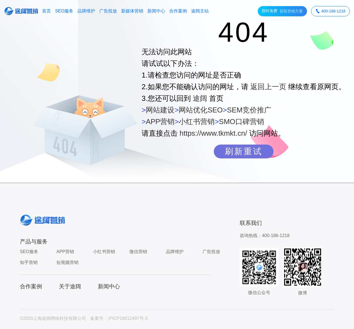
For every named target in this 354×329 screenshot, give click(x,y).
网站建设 (160, 110)
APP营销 (160, 121)
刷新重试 (243, 151)
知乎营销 (29, 262)
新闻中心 (156, 11)
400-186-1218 (330, 11)
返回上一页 (268, 87)
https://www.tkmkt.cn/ (213, 133)
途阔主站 (200, 11)
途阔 (200, 98)
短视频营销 (67, 262)
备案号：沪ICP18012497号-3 (119, 318)
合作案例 (178, 11)
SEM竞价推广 (249, 110)
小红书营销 (197, 121)
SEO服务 (64, 11)
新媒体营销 (132, 11)
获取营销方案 (282, 11)
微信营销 (138, 251)
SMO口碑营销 (241, 121)
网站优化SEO (201, 110)
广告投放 (108, 11)
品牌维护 (86, 11)
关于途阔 (70, 286)
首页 (46, 11)
